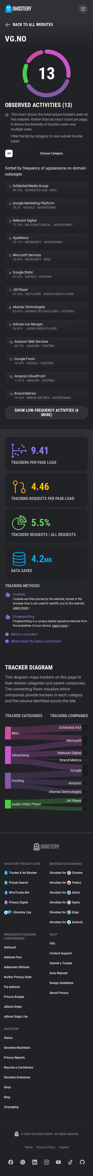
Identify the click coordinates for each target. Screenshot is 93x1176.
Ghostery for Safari (65, 893)
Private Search (16, 883)
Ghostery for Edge (64, 912)
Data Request (58, 973)
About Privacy (59, 993)
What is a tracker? (21, 634)
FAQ (52, 943)
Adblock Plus (13, 957)
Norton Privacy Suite (17, 977)
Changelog (11, 1107)
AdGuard (10, 947)
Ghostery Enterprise (17, 1077)
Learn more (22, 608)
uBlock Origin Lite (16, 1016)
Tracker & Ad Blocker (20, 873)
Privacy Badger (14, 997)
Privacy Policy (45, 1147)
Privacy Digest (16, 902)
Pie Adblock (12, 987)
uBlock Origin (13, 1006)
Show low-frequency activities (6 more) (46, 412)
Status (8, 1038)
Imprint (64, 1147)
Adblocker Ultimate (16, 967)
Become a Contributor (18, 1067)
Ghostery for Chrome (66, 873)
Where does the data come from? (33, 641)
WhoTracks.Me (16, 893)
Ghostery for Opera (65, 902)
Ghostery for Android (66, 922)
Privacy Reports (14, 1057)
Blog (7, 1097)
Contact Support (61, 953)
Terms (28, 1147)
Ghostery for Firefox (65, 883)
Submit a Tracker (61, 963)
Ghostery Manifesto (17, 1047)
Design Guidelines (61, 983)
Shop (7, 1087)
